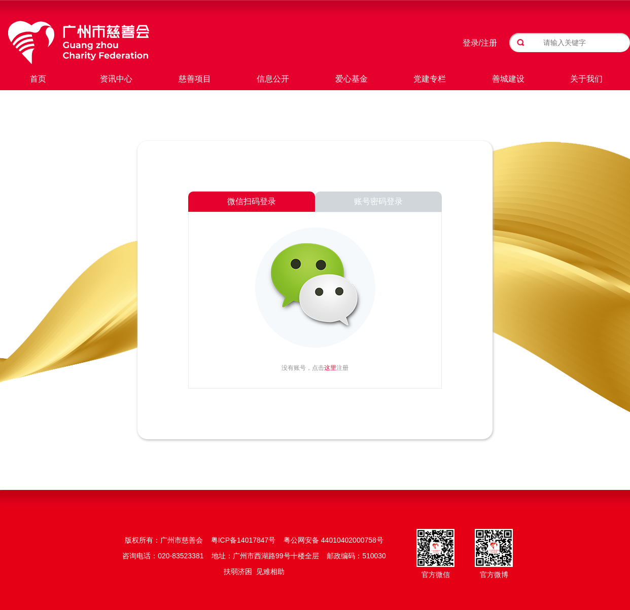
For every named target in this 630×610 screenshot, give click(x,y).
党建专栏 (429, 78)
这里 (330, 367)
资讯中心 (116, 78)
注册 (489, 43)
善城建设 (508, 78)
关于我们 (586, 78)
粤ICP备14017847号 (243, 540)
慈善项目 (195, 78)
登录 (471, 43)
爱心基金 (351, 78)
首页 (38, 78)
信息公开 (273, 78)
